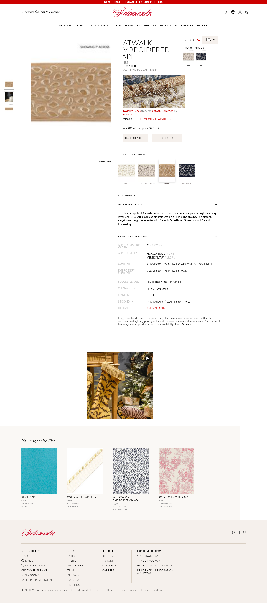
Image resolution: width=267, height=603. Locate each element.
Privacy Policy (127, 579)
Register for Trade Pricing (41, 11)
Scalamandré (198, 107)
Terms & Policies (180, 314)
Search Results (218, 48)
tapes (150, 107)
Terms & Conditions (153, 579)
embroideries (138, 107)
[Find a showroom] (233, 12)
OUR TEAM (109, 555)
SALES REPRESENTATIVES (37, 569)
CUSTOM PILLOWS (149, 540)
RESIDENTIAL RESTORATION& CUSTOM (155, 561)
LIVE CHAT (32, 550)
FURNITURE (74, 569)
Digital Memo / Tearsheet (164, 112)
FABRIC (72, 550)
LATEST (72, 545)
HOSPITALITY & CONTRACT (154, 555)
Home (110, 579)
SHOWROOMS (30, 565)
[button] (246, 13)
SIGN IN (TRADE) (146, 131)
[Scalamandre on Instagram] (225, 13)
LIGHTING (73, 574)
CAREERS (108, 560)
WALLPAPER (75, 555)
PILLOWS (73, 565)
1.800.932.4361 (35, 555)
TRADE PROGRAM (148, 550)
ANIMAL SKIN (172, 298)
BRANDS (107, 545)
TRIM (70, 560)
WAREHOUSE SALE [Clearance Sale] (149, 545)
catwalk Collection (176, 107)
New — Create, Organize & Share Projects (133, 2)
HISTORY (107, 550)
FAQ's (25, 545)
